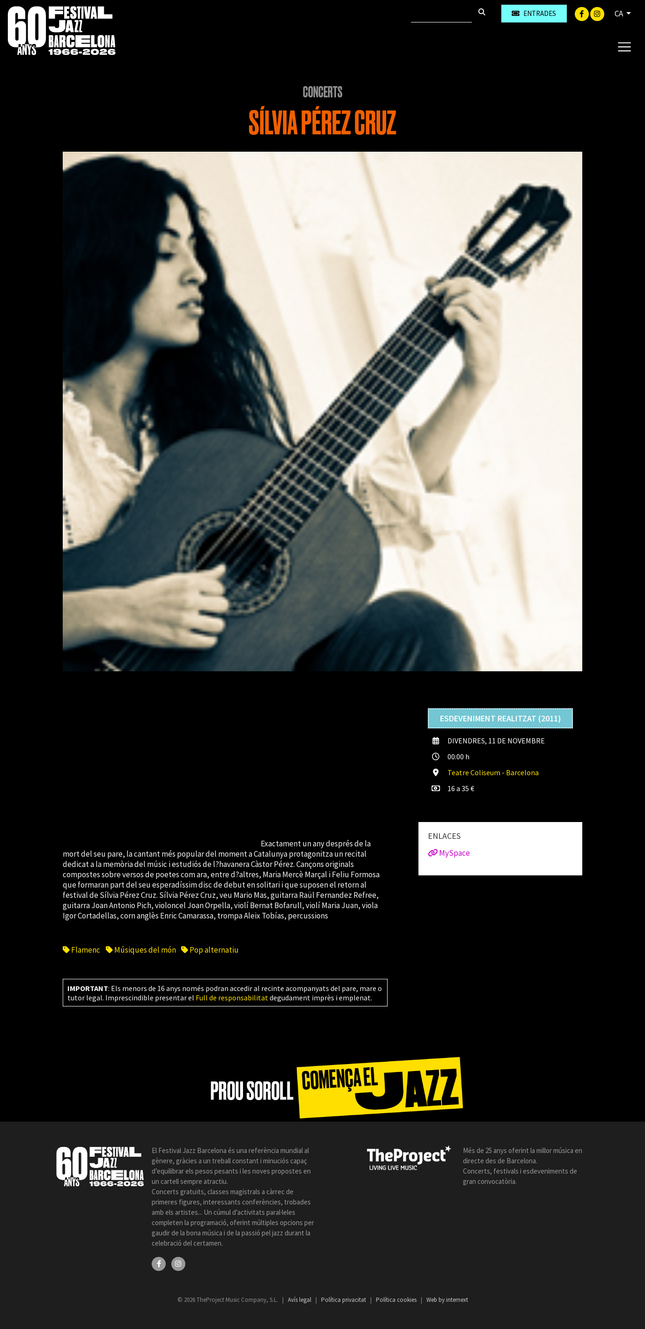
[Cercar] (441, 13)
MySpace (449, 853)
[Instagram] (597, 13)
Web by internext (447, 1300)
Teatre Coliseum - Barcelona (493, 772)
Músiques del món (141, 950)
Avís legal (300, 1300)
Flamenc (81, 950)
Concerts (323, 92)
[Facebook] (582, 13)
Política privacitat (344, 1300)
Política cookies (397, 1300)
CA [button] (619, 13)
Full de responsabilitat (232, 997)
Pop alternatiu (210, 950)
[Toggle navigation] (624, 46)
